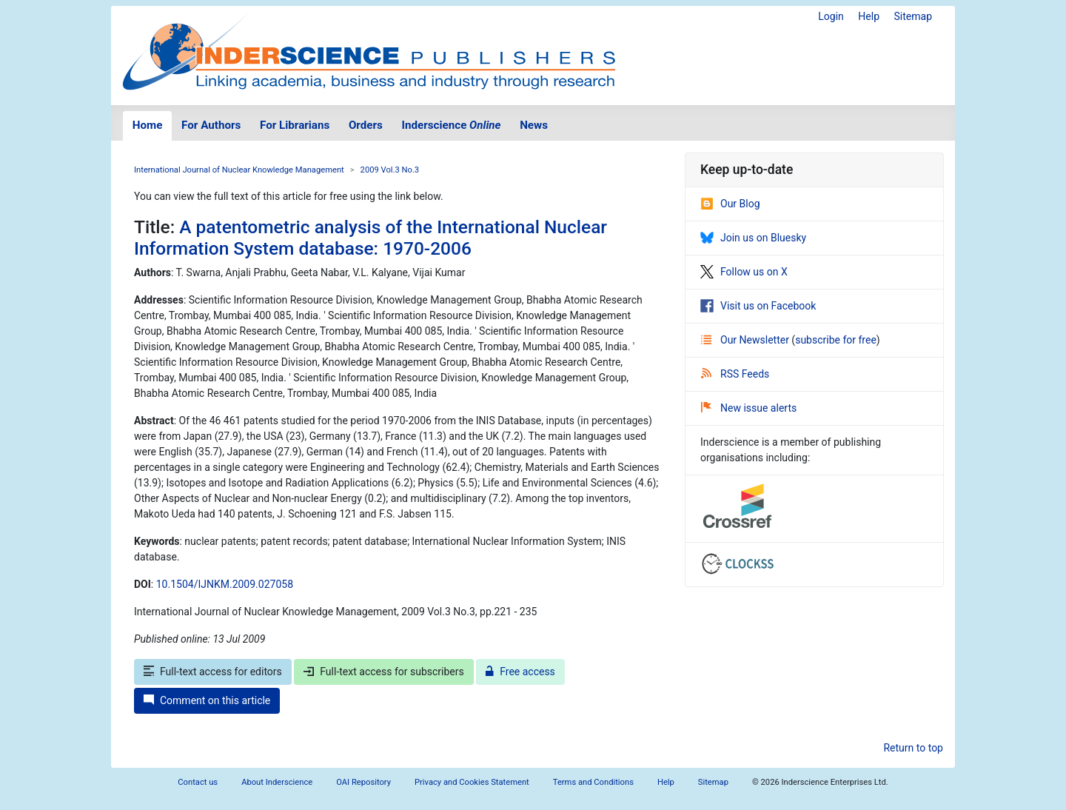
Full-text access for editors (213, 671)
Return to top (913, 748)
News (534, 125)
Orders (366, 125)
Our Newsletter (746, 340)
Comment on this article (207, 700)
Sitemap (913, 16)
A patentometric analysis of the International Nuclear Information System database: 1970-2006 (370, 237)
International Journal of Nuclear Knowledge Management (239, 170)
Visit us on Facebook (758, 306)
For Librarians (294, 125)
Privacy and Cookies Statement (472, 782)
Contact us (198, 782)
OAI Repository (363, 782)
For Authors (211, 125)
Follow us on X (744, 272)
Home (148, 125)
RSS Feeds (735, 374)
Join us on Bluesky (753, 238)
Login (831, 16)
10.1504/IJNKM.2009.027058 (224, 584)
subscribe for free (835, 340)
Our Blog (730, 204)
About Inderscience (276, 782)
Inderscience (451, 125)
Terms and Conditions (593, 782)
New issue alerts (749, 408)
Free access (520, 671)
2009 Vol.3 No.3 (390, 170)
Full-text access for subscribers (383, 671)
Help (868, 16)
